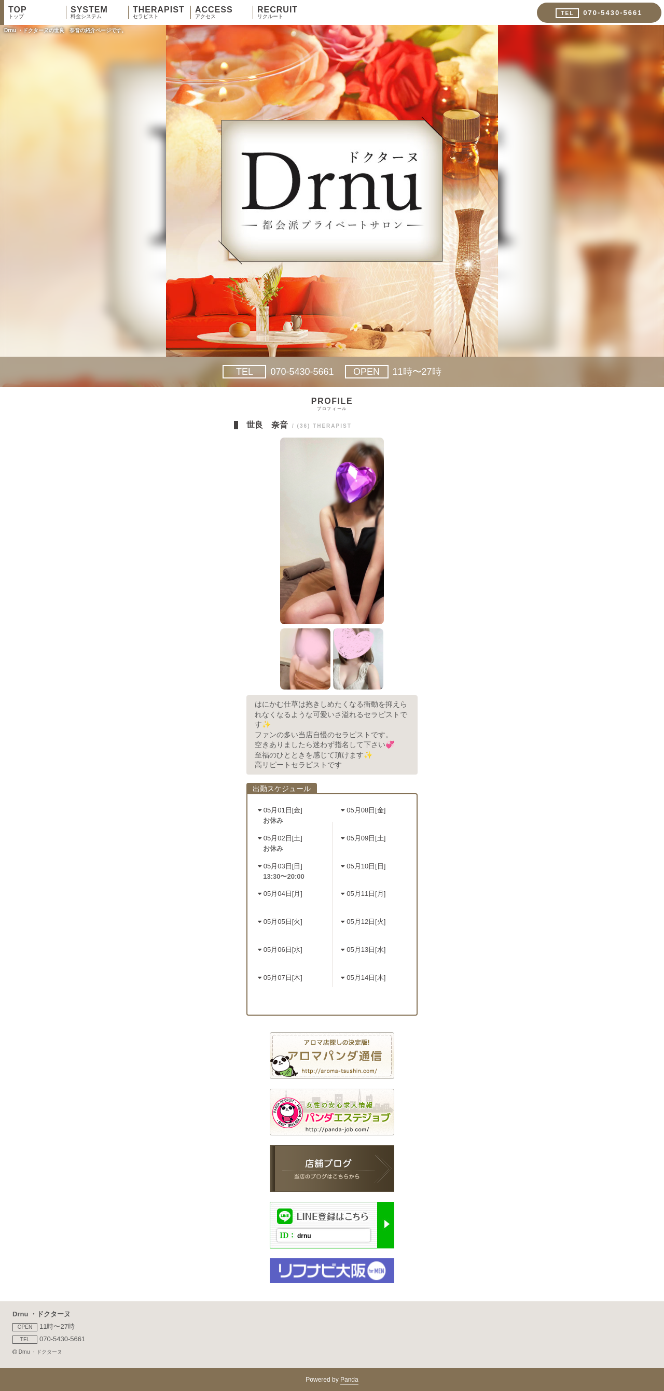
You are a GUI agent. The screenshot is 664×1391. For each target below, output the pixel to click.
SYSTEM (99, 12)
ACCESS (224, 12)
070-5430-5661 (278, 372)
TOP (37, 12)
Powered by (332, 1380)
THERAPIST (161, 12)
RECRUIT (286, 12)
